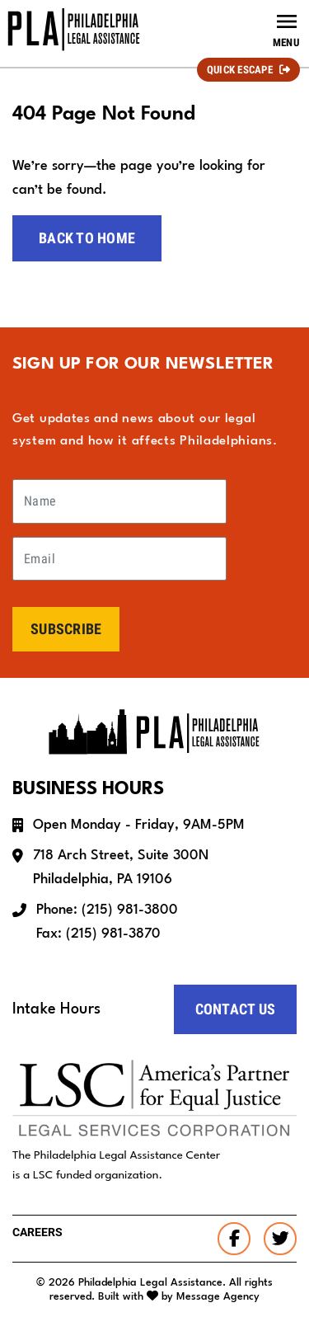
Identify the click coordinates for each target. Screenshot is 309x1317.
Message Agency (218, 1296)
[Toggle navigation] (285, 29)
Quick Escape (240, 69)
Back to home (87, 238)
